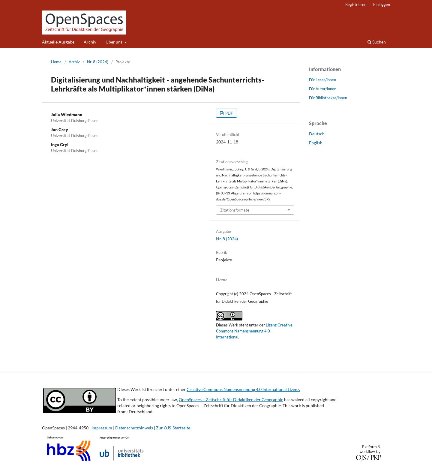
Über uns (114, 41)
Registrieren (355, 4)
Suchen (377, 41)
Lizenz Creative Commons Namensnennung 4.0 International (254, 331)
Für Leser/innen (322, 79)
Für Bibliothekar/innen (328, 97)
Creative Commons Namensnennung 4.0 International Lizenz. (243, 389)
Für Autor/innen (322, 88)
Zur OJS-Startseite (173, 427)
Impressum (102, 427)
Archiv (90, 41)
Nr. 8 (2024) (97, 61)
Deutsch (317, 133)
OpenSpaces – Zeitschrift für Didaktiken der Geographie (231, 399)
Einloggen (381, 4)
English (315, 142)
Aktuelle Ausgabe (58, 41)
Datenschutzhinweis (134, 427)
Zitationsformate (234, 210)
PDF (228, 113)
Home (56, 61)
